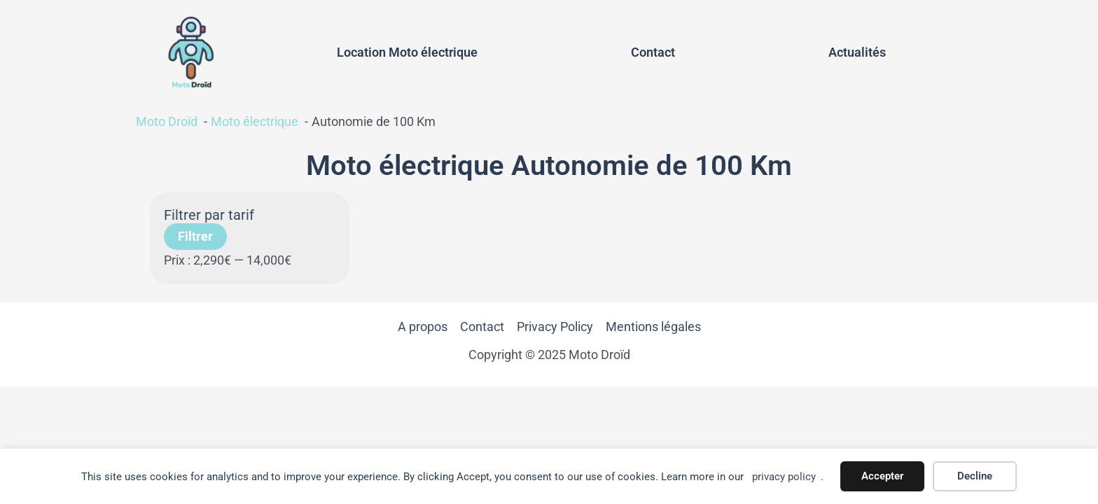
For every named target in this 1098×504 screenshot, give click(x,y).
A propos (422, 331)
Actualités (857, 54)
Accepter (882, 476)
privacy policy (784, 476)
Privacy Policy (555, 331)
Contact (653, 54)
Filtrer (195, 240)
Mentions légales (653, 331)
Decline (974, 476)
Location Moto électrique (407, 54)
